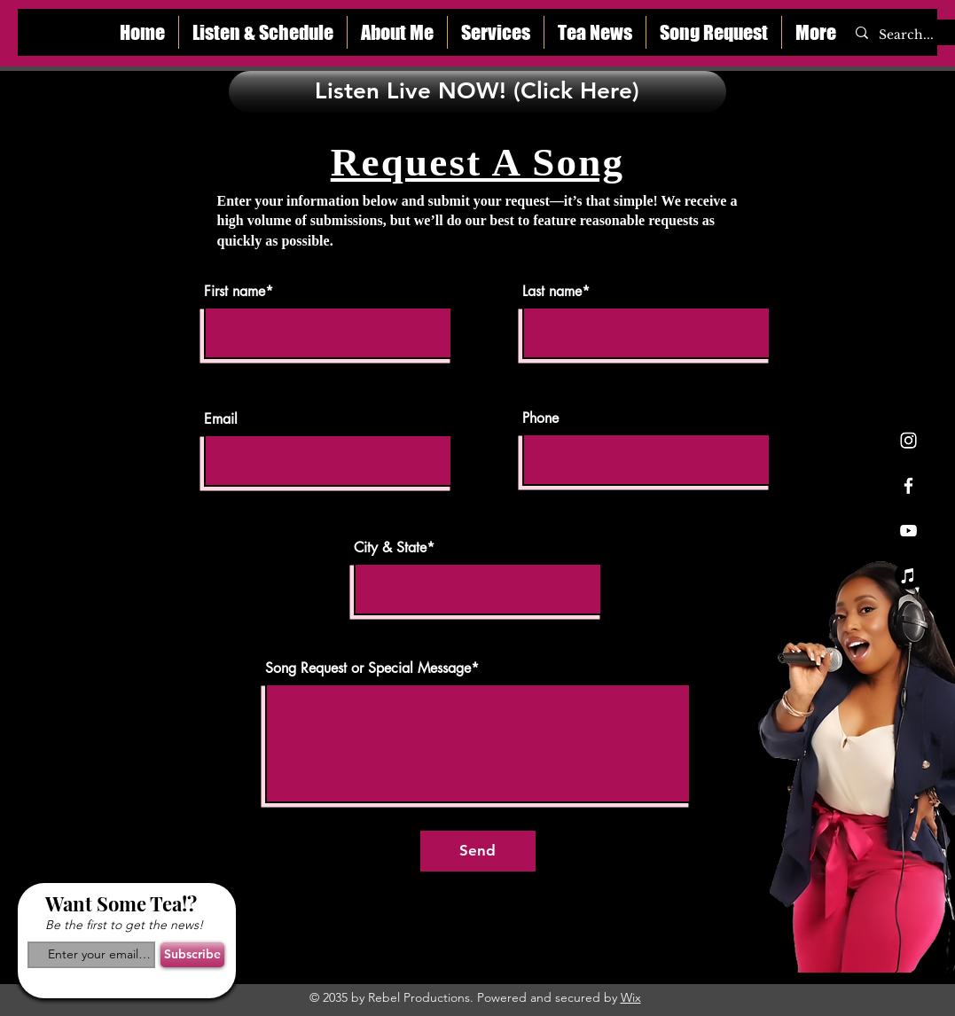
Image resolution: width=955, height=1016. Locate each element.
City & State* (394, 548)
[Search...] (910, 35)
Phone (540, 418)
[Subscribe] (192, 954)
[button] (397, 32)
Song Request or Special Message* (372, 668)
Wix (631, 997)
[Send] (478, 851)
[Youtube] (908, 530)
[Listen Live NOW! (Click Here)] (477, 92)
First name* (238, 292)
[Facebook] (908, 485)
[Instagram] (908, 440)
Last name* (556, 292)
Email (221, 419)
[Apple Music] (908, 576)
